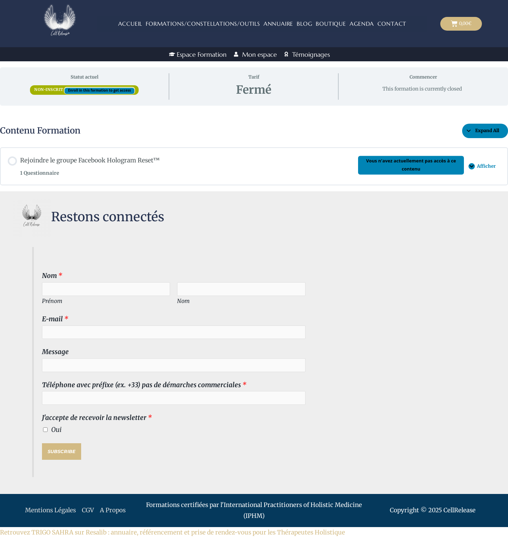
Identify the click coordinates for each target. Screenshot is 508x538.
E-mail (55, 319)
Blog (304, 23)
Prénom (52, 300)
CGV (88, 510)
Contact (392, 23)
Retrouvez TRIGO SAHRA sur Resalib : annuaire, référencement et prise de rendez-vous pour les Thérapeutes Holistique (172, 532)
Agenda (362, 23)
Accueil (130, 23)
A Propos (113, 510)
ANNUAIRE (278, 23)
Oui (56, 430)
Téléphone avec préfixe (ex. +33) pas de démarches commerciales (144, 385)
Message (55, 352)
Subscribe (61, 451)
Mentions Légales (50, 510)
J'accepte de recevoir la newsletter (97, 418)
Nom (52, 276)
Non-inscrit (49, 89)
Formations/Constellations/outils (203, 23)
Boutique (331, 23)
